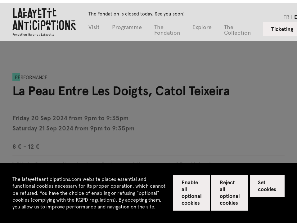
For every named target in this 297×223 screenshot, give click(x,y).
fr (286, 16)
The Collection (237, 30)
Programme (127, 27)
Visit (94, 27)
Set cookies (267, 185)
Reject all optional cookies (230, 192)
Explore (202, 27)
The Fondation (167, 30)
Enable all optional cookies (192, 192)
